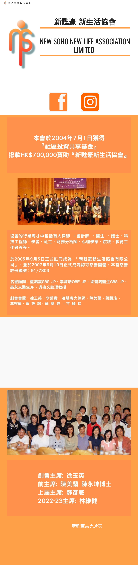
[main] (85, 22)
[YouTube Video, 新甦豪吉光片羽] (37, 541)
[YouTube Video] (74, 352)
